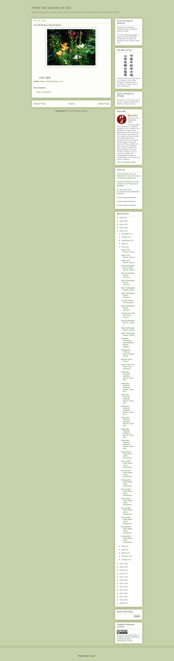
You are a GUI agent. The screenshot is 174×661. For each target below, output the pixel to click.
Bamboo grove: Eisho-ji (127, 360)
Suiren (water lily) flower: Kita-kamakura (127, 367)
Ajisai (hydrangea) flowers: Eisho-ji (128, 289)
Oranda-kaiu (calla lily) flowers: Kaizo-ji (128, 315)
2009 (122, 603)
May (123, 546)
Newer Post (39, 103)
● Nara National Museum (126, 201)
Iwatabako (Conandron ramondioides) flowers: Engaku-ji (127, 343)
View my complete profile (126, 162)
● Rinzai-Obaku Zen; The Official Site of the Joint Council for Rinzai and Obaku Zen (128, 176)
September (125, 240)
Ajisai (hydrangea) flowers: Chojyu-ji (128, 323)
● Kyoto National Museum (126, 205)
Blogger (92, 656)
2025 (122, 221)
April (123, 550)
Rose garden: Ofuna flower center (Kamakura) (126, 455)
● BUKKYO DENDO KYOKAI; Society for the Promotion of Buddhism (128, 184)
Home (72, 103)
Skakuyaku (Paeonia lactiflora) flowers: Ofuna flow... (127, 376)
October (124, 237)
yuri (61, 81)
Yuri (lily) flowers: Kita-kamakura (127, 302)
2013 (122, 590)
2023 (122, 228)
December (125, 234)
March (124, 553)
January (124, 560)
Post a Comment (43, 92)
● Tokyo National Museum (126, 197)
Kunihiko (134, 116)
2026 (122, 218)
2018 (122, 573)
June (123, 247)
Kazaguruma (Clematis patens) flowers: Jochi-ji (128, 353)
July (123, 244)
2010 (122, 600)
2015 (122, 583)
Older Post (103, 103)
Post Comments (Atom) (77, 111)
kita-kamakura (52, 81)
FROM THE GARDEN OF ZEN (51, 8)
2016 (122, 580)
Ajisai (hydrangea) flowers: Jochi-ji (128, 334)
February (125, 556)
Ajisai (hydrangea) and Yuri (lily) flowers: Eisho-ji (128, 268)
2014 (122, 587)
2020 (122, 567)
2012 (122, 593)
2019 (122, 570)
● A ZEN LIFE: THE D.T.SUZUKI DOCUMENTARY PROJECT (128, 192)
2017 (122, 577)
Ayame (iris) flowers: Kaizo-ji (128, 251)
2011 (122, 597)
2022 (122, 231)
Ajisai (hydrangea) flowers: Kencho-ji (128, 275)
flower (42, 81)
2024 (122, 224)
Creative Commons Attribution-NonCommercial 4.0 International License (128, 639)
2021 (122, 564)
